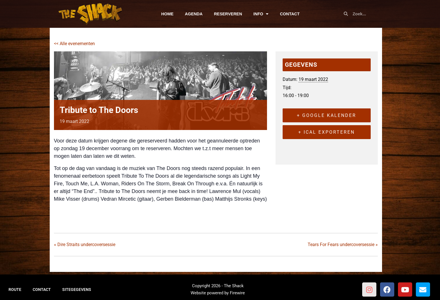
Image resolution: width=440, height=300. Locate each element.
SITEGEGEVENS (76, 289)
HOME (167, 14)
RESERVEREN (228, 14)
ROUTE (15, 289)
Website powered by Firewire (218, 292)
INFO (260, 14)
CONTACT (289, 14)
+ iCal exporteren (326, 132)
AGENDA (194, 14)
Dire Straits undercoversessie (84, 244)
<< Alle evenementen (74, 43)
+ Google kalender (326, 115)
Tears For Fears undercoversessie (343, 244)
